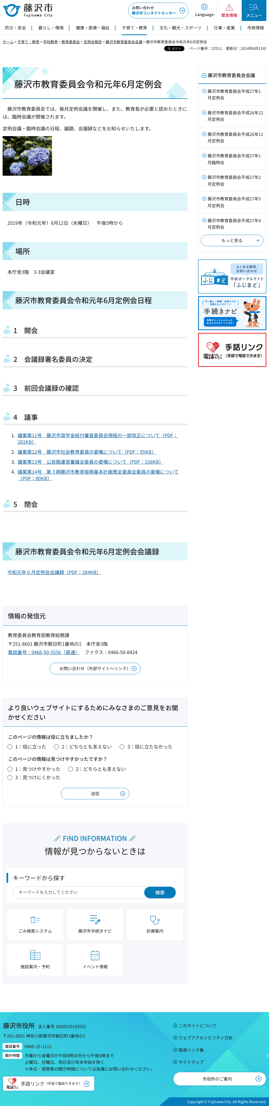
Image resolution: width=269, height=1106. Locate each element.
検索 (160, 892)
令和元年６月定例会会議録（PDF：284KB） (54, 572)
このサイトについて (197, 1025)
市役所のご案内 (217, 1079)
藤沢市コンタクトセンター (154, 10)
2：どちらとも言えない (87, 746)
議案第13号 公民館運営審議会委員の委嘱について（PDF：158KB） (91, 461)
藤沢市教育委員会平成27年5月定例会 (234, 202)
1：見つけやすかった (37, 768)
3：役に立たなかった (150, 746)
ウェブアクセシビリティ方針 (206, 1037)
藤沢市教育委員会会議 (124, 41)
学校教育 (50, 41)
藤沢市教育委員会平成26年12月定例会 (235, 115)
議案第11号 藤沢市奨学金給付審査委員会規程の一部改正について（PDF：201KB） (98, 438)
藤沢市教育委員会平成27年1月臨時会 (234, 158)
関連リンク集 (191, 1050)
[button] (204, 10)
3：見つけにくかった (37, 777)
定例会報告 (93, 41)
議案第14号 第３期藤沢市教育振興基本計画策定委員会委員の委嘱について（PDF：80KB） (98, 475)
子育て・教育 (28, 41)
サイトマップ (191, 1062)
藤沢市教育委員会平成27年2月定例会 (234, 180)
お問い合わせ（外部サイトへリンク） (95, 668)
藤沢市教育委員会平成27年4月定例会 (234, 223)
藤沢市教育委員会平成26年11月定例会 (235, 137)
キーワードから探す (39, 877)
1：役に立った (30, 746)
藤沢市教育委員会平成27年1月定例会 (234, 94)
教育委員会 (70, 41)
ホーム (8, 41)
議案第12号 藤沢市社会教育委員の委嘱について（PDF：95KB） (87, 451)
